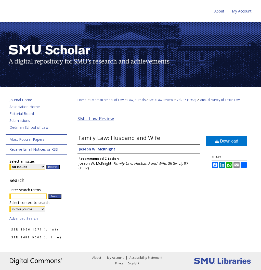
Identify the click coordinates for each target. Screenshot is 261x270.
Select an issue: (22, 161)
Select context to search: (29, 202)
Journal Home (20, 99)
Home (81, 100)
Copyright (133, 263)
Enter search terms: (25, 189)
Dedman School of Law (107, 100)
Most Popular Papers (26, 139)
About (96, 257)
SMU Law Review (161, 100)
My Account (115, 257)
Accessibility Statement (145, 257)
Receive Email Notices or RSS (33, 149)
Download (226, 141)
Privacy (119, 263)
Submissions (19, 120)
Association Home (24, 106)
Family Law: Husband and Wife (119, 138)
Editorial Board (21, 113)
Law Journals (136, 100)
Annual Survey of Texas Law (220, 100)
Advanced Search (23, 218)
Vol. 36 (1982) (186, 100)
